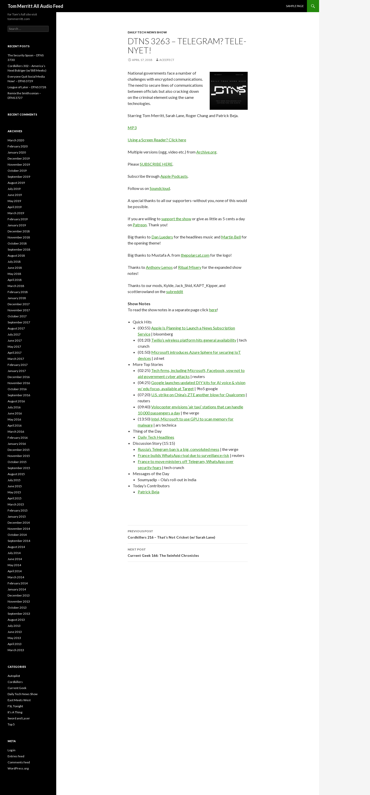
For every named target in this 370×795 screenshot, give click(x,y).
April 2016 (15, 425)
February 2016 (18, 437)
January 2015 (17, 516)
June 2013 (15, 632)
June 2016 (15, 413)
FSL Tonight (15, 706)
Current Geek (17, 688)
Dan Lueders (162, 236)
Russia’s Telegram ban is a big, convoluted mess (178, 449)
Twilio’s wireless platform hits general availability (193, 340)
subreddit (174, 291)
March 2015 (16, 504)
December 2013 (19, 595)
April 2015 (15, 498)
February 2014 (18, 583)
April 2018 (15, 280)
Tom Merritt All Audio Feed (35, 6)
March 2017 (16, 359)
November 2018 (19, 237)
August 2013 (16, 620)
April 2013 (15, 644)
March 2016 (16, 431)
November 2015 (19, 456)
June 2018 (15, 268)
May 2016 (14, 419)
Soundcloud (160, 188)
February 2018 (18, 292)
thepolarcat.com (195, 255)
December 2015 (19, 450)
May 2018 (14, 274)
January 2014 (17, 589)
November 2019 (19, 164)
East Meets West (19, 700)
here (213, 309)
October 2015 (17, 462)
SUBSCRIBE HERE (156, 164)
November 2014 (19, 529)
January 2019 (17, 225)
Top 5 (11, 724)
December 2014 (19, 522)
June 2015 (15, 486)
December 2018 (19, 231)
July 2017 (14, 334)
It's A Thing (15, 712)
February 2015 (18, 510)
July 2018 (14, 261)
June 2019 (15, 195)
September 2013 (19, 613)
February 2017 (18, 365)
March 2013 (16, 650)
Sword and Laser (19, 718)
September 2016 (19, 395)
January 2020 (17, 152)
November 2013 (19, 601)
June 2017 (15, 340)
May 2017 (14, 346)
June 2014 (15, 559)
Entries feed (16, 756)
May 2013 (14, 638)
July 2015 (14, 480)
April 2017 (15, 353)
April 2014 (15, 571)
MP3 (132, 127)
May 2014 (14, 565)
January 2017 (17, 371)
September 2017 (19, 322)
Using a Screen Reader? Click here (157, 139)
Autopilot (14, 676)
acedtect (166, 60)
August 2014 (16, 547)
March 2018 (16, 286)
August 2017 (16, 328)
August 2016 (16, 401)
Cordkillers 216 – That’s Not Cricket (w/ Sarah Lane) (188, 533)
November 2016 (19, 383)
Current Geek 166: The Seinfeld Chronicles (188, 552)
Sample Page (295, 6)
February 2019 (18, 219)
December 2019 (19, 158)
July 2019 (14, 189)
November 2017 (19, 310)
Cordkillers (15, 682)
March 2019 (16, 213)
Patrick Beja (148, 491)
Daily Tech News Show (147, 32)
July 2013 (14, 626)
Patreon (140, 224)
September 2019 (19, 177)
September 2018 (19, 249)
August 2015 (16, 474)
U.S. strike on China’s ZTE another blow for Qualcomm (198, 394)
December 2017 (19, 304)
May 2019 (14, 201)
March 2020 (16, 140)
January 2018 (17, 298)
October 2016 (17, 389)
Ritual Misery (189, 267)
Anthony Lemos (159, 267)
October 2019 (17, 170)
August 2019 (16, 183)
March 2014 (16, 577)
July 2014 (14, 553)
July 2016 (14, 407)
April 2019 (15, 207)
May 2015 (14, 492)
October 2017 (17, 316)
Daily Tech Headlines (156, 437)
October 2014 (17, 535)
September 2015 (19, 468)
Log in (11, 750)
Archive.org (206, 151)
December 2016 (19, 377)
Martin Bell (231, 236)
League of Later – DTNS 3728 (27, 87)
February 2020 (18, 146)
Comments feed (19, 762)
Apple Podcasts (174, 176)
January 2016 (17, 444)
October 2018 (17, 243)
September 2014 (19, 541)
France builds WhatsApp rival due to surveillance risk (183, 455)
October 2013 (17, 607)
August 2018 (16, 255)
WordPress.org (18, 768)
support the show (176, 218)
